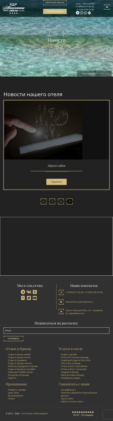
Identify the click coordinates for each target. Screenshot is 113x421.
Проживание (16, 384)
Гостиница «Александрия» (34, 413)
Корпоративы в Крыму (72, 375)
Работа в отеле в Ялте (72, 401)
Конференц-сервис (70, 378)
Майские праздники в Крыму (23, 366)
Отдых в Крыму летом (19, 357)
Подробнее (56, 181)
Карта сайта (67, 398)
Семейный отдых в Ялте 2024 (76, 360)
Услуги (11, 398)
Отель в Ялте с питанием (74, 369)
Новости (12, 378)
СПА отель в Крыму (70, 363)
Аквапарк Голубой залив (20, 372)
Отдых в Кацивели (17, 360)
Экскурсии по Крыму (18, 375)
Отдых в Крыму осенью (20, 363)
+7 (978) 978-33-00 (85, 9)
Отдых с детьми (69, 354)
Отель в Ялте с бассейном (74, 366)
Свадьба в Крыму (69, 372)
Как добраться (68, 389)
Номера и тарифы (17, 389)
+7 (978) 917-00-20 (85, 6)
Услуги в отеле (71, 348)
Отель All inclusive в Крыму (75, 357)
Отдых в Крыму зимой (19, 354)
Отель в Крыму (88, 73)
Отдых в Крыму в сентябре (21, 369)
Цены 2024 (13, 392)
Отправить (13, 338)
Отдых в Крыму (18, 348)
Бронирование (15, 395)
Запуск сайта (56, 165)
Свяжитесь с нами (74, 384)
